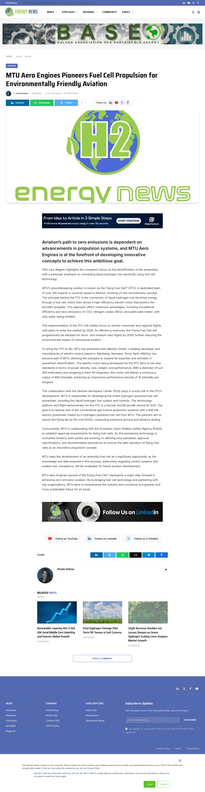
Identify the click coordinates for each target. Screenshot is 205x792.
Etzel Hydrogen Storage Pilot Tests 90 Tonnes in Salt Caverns (102, 630)
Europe (28, 56)
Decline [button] (163, 784)
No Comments (53, 93)
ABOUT (126, 12)
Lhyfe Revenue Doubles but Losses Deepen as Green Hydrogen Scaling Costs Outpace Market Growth (148, 634)
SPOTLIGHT (68, 12)
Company (51, 703)
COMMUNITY (109, 12)
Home (19, 56)
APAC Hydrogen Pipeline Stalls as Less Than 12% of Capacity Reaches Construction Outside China (60, 3)
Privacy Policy (187, 728)
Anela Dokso (22, 93)
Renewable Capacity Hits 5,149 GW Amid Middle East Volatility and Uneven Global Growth (56, 632)
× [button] (180, 760)
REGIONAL (89, 12)
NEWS (50, 12)
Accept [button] (150, 784)
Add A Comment (102, 658)
